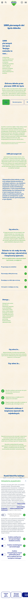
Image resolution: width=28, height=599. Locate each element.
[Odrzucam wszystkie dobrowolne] (16, 595)
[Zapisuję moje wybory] (5, 595)
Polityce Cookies (21, 503)
